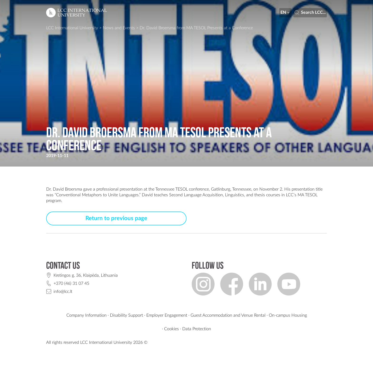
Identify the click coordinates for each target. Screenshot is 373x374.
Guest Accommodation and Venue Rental (228, 315)
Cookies (171, 329)
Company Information (86, 315)
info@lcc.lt (63, 292)
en (285, 12)
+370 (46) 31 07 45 (71, 283)
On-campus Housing (288, 315)
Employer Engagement (166, 315)
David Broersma (67, 189)
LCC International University (72, 28)
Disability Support (126, 315)
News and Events (119, 28)
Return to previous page (116, 218)
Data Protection (196, 329)
